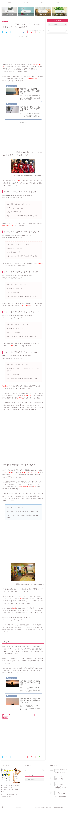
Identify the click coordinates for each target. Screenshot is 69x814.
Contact (42, 2)
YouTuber (5, 21)
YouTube (6, 720)
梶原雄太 (5, 722)
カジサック (19, 720)
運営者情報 (18, 812)
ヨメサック (26, 720)
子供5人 (32, 720)
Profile (26, 2)
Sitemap (59, 2)
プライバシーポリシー (8, 812)
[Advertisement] (23, 49)
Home (9, 2)
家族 (37, 720)
